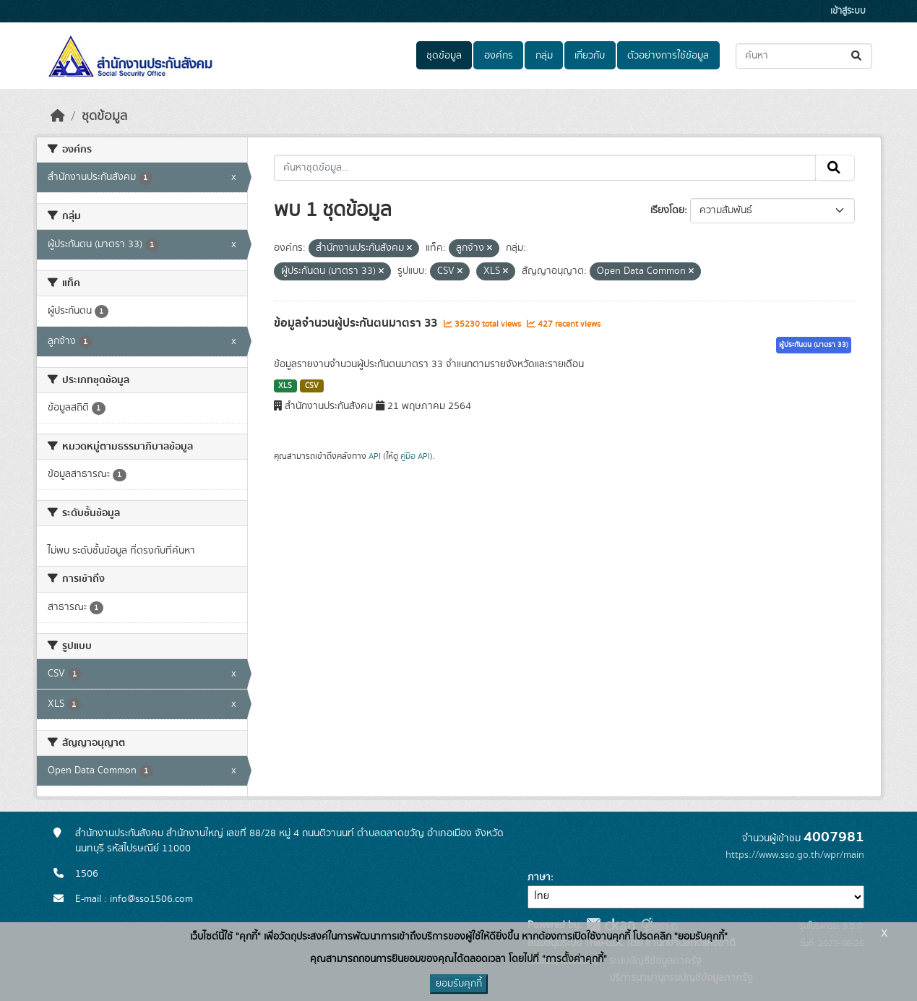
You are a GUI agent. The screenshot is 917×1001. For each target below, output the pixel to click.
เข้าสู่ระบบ (848, 11)
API (375, 456)
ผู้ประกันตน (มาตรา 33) (813, 345)
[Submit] (857, 56)
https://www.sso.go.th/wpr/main (795, 855)
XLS (285, 386)
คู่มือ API (415, 456)
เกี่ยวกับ (589, 55)
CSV (312, 386)
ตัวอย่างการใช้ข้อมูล (668, 55)
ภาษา (539, 877)
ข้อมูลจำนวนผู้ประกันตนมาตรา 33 (357, 323)
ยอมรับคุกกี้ (459, 983)
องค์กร (498, 55)
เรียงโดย (667, 210)
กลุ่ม (544, 55)
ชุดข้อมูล (444, 55)
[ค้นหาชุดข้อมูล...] (804, 56)
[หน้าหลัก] (58, 116)
